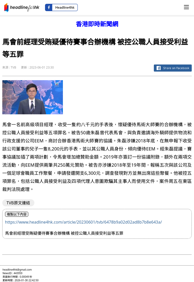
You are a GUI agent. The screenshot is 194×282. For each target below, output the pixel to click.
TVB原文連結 (18, 203)
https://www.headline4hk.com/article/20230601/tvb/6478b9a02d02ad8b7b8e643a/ (83, 222)
